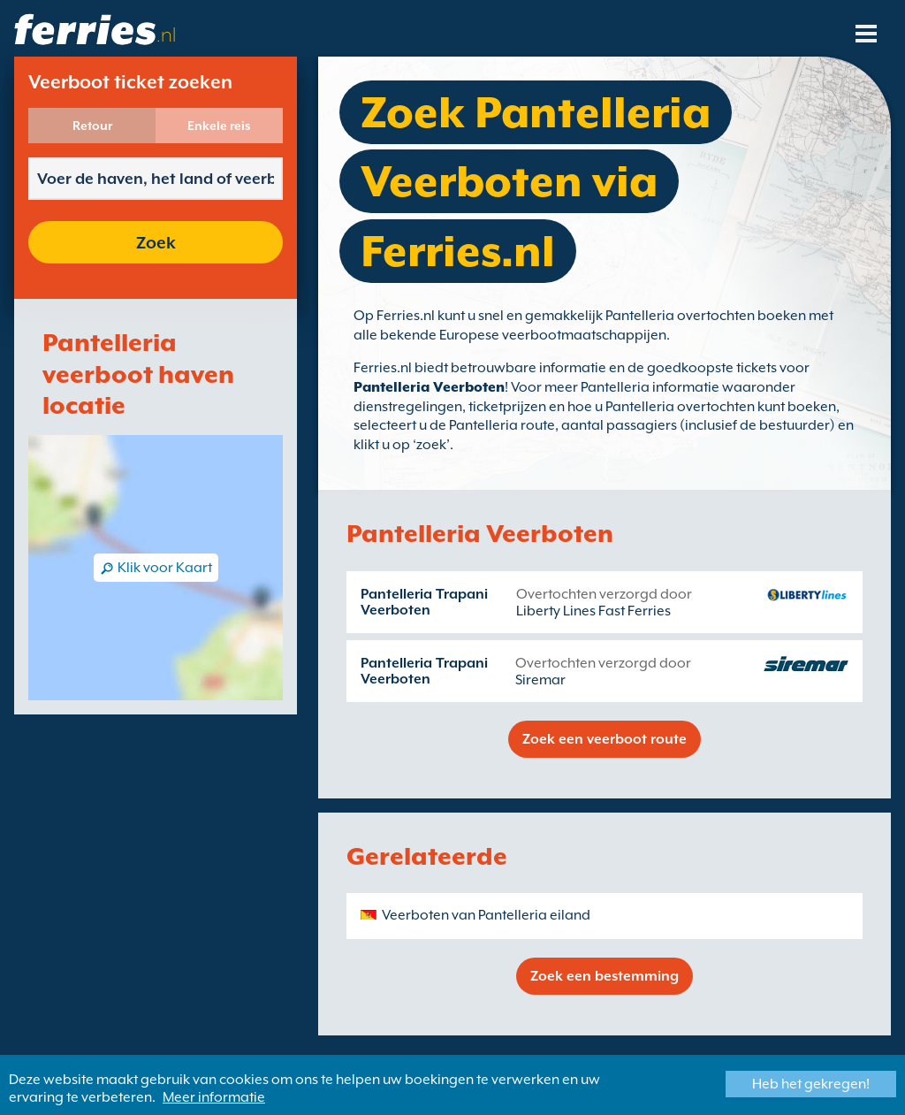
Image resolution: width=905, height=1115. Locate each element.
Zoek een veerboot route (604, 739)
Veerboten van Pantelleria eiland (486, 915)
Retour (92, 125)
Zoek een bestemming (604, 976)
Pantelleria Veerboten (429, 387)
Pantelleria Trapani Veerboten (424, 602)
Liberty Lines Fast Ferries (593, 611)
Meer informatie (214, 1097)
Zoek (156, 242)
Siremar (540, 680)
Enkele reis (219, 125)
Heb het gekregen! (811, 1084)
